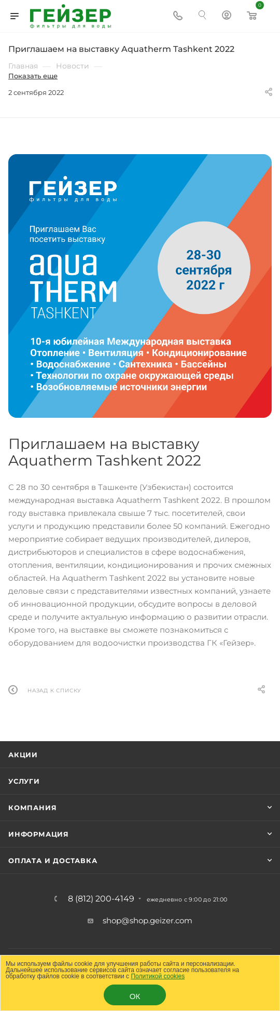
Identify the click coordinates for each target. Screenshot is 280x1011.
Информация (38, 834)
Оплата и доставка (52, 860)
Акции (23, 754)
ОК (135, 996)
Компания (32, 807)
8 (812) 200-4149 (101, 899)
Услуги (24, 781)
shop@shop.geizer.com (147, 920)
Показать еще (33, 76)
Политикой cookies (158, 976)
